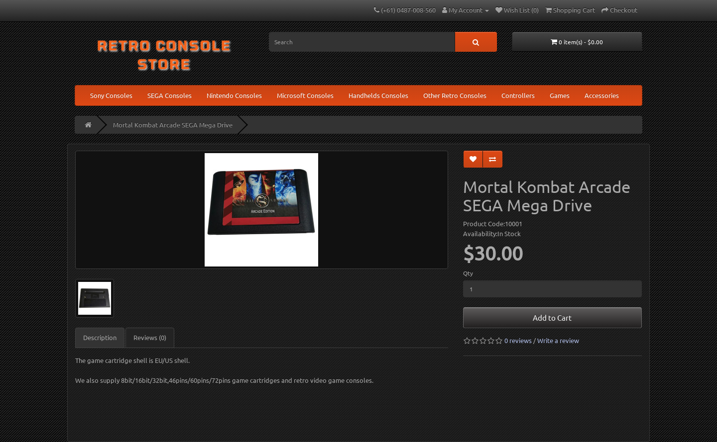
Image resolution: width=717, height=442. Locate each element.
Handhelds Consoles (378, 95)
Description (100, 337)
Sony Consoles (111, 95)
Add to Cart (552, 317)
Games (560, 95)
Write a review (558, 340)
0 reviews (518, 340)
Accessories (602, 95)
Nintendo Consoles (234, 95)
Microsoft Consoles (305, 95)
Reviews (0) (149, 337)
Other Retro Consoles (454, 95)
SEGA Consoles (169, 95)
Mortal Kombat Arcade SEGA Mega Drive (173, 124)
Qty (468, 273)
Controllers (518, 95)
